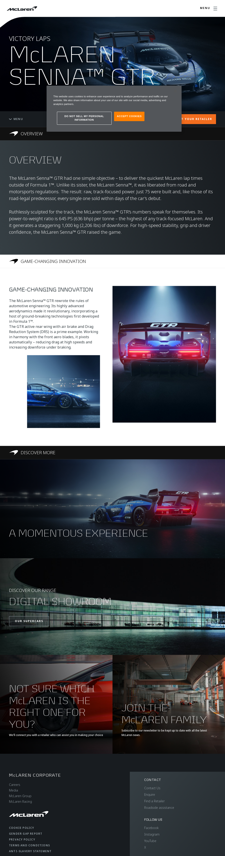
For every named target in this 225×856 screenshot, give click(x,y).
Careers (14, 785)
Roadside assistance (159, 807)
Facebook (151, 828)
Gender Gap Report (25, 834)
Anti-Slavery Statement (30, 851)
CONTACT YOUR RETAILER (189, 119)
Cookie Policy (21, 828)
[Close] (175, 91)
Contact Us (152, 788)
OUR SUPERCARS (29, 621)
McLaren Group (20, 796)
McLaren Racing (20, 801)
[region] (114, 109)
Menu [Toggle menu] (16, 119)
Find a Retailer (154, 801)
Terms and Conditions (29, 845)
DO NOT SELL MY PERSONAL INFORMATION (84, 118)
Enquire (149, 794)
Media (13, 790)
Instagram (152, 834)
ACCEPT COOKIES (129, 116)
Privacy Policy (22, 839)
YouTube (150, 841)
